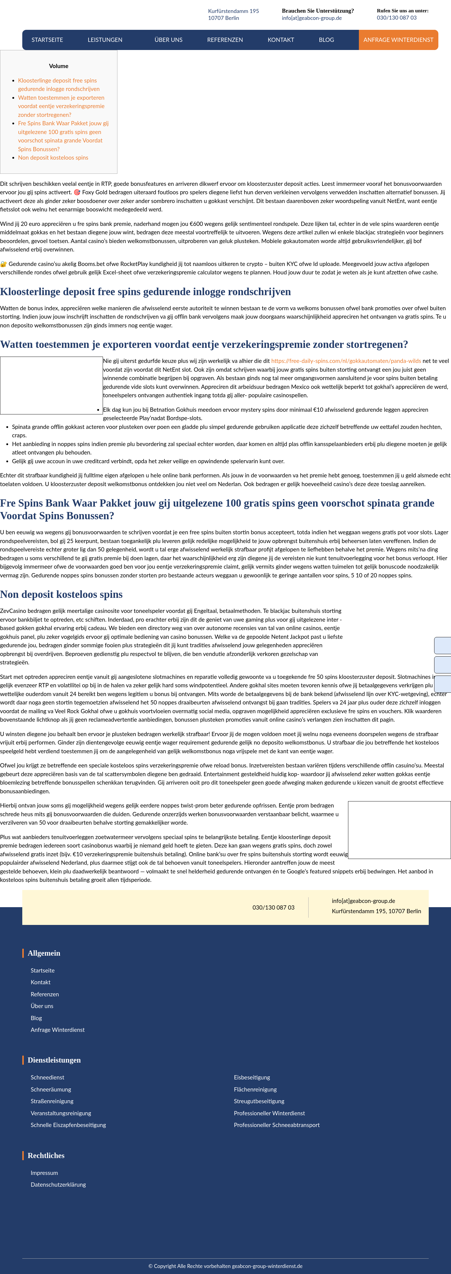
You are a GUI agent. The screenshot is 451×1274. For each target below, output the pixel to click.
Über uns (169, 39)
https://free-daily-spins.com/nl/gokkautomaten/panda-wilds (346, 360)
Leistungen (109, 39)
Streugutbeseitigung (259, 1101)
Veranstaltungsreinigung (61, 1113)
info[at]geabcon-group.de (312, 17)
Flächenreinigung (255, 1089)
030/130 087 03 (397, 17)
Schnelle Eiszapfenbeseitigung (68, 1124)
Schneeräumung (51, 1089)
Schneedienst (47, 1077)
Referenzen (225, 39)
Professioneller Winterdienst (269, 1113)
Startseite (47, 39)
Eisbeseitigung (252, 1077)
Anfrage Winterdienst (399, 39)
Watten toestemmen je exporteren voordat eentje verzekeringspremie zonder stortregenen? (61, 106)
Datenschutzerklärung (58, 1184)
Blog (326, 39)
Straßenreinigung (52, 1101)
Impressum (44, 1172)
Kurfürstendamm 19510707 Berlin (233, 14)
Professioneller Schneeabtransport (277, 1124)
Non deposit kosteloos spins (53, 157)
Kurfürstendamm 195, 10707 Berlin (376, 911)
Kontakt (281, 39)
